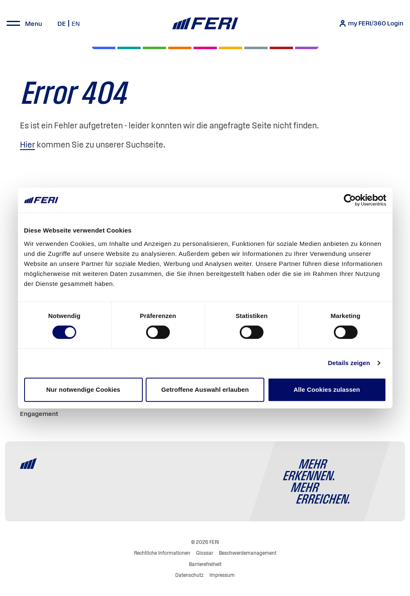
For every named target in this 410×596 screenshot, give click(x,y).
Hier (27, 144)
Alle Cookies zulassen (326, 389)
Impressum (222, 575)
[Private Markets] (129, 48)
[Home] (205, 24)
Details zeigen (349, 362)
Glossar (204, 553)
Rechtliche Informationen (162, 553)
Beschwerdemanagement (247, 553)
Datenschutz (189, 575)
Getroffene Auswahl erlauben (205, 389)
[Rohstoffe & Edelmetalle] (281, 48)
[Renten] (154, 48)
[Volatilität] (179, 48)
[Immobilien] (306, 48)
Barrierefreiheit (205, 564)
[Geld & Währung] (256, 48)
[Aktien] (103, 48)
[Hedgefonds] (230, 48)
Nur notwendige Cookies (83, 389)
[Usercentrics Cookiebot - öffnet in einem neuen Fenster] (349, 200)
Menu (33, 23)
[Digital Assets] (205, 48)
